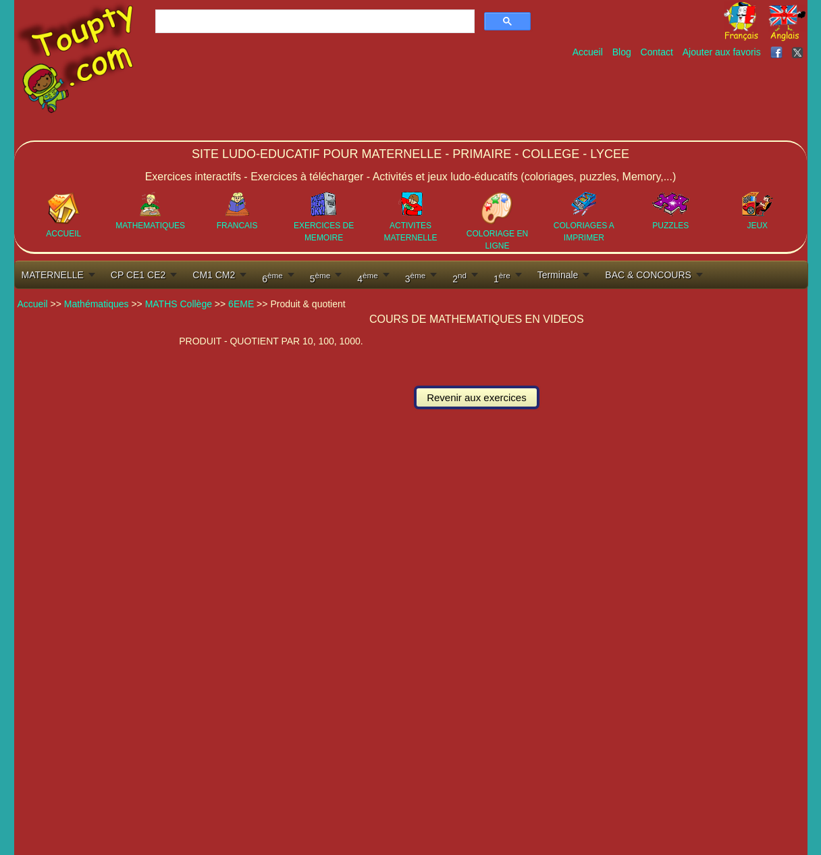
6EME (241, 304)
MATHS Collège (178, 304)
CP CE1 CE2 (138, 274)
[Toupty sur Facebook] (777, 52)
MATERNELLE (53, 274)
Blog (621, 52)
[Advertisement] (561, 100)
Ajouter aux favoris (722, 52)
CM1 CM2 (213, 274)
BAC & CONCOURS (648, 274)
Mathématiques (96, 304)
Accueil (588, 52)
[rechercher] (313, 22)
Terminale (558, 274)
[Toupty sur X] (799, 52)
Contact (657, 52)
